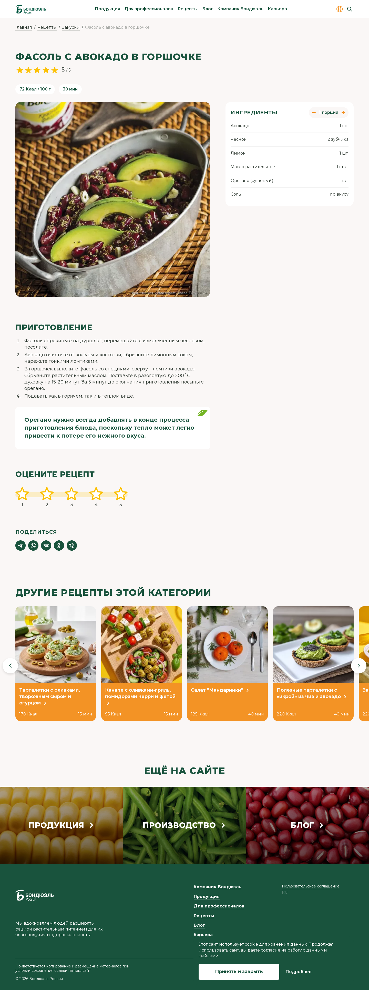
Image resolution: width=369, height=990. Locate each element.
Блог (207, 8)
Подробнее (298, 971)
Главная (23, 27)
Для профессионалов (149, 8)
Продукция (107, 8)
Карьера (277, 8)
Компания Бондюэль (240, 8)
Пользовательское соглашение (311, 886)
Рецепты (188, 8)
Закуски (71, 27)
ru (285, 892)
